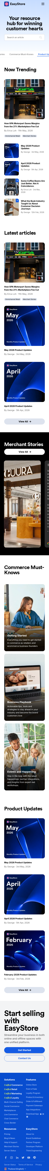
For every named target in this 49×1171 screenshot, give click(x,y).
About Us (30, 1134)
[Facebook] (5, 1157)
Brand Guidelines (33, 1138)
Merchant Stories (29, 136)
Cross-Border (10, 1123)
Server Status (10, 1150)
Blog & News (9, 1138)
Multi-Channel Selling (13, 1102)
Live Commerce (11, 1114)
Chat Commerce (11, 1118)
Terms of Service (25, 1165)
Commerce (13, 1085)
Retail (10, 1089)
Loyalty (11, 1097)
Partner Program (33, 1142)
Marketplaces (10, 1110)
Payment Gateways (34, 1105)
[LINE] (34, 1157)
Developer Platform (34, 1146)
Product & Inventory (34, 1097)
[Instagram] (11, 1157)
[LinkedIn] (17, 1157)
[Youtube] (28, 1157)
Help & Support (10, 1142)
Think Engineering (34, 1150)
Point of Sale (31, 1089)
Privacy (39, 1165)
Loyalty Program (33, 1093)
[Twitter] (23, 1157)
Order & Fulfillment (34, 1101)
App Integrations (33, 1109)
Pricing (7, 1134)
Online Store (31, 1085)
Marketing (13, 1093)
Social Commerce (11, 1106)
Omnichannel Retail (12, 136)
